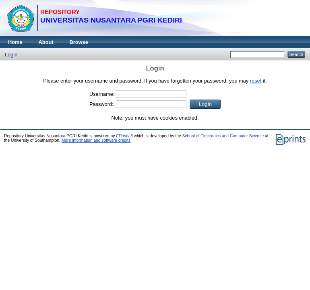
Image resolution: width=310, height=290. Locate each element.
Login (11, 55)
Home (15, 42)
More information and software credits (96, 140)
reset (255, 81)
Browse (79, 42)
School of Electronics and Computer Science (223, 136)
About (46, 42)
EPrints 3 (124, 136)
